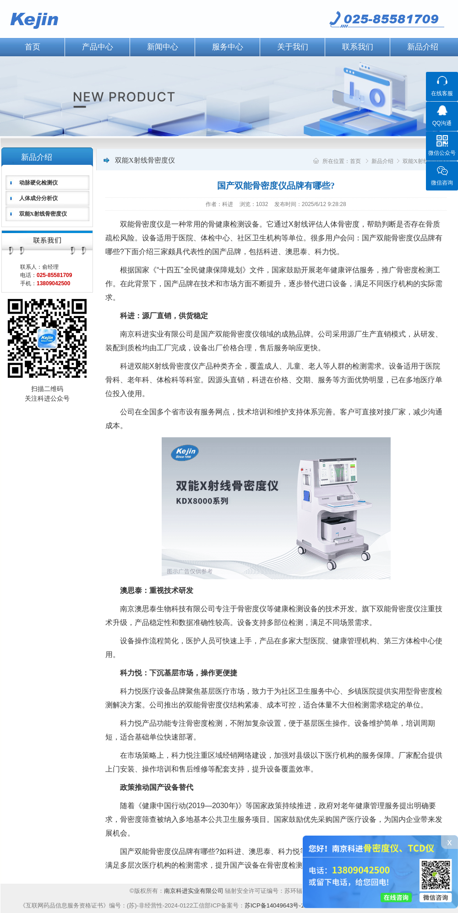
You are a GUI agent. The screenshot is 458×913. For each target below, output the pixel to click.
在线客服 (442, 93)
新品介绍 (422, 47)
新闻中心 (162, 47)
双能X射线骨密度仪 (43, 214)
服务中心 (227, 47)
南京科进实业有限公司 (194, 890)
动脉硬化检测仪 (38, 182)
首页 (355, 161)
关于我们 (292, 47)
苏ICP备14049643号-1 (274, 905)
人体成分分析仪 (38, 198)
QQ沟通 (442, 123)
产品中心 (97, 47)
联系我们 (357, 47)
